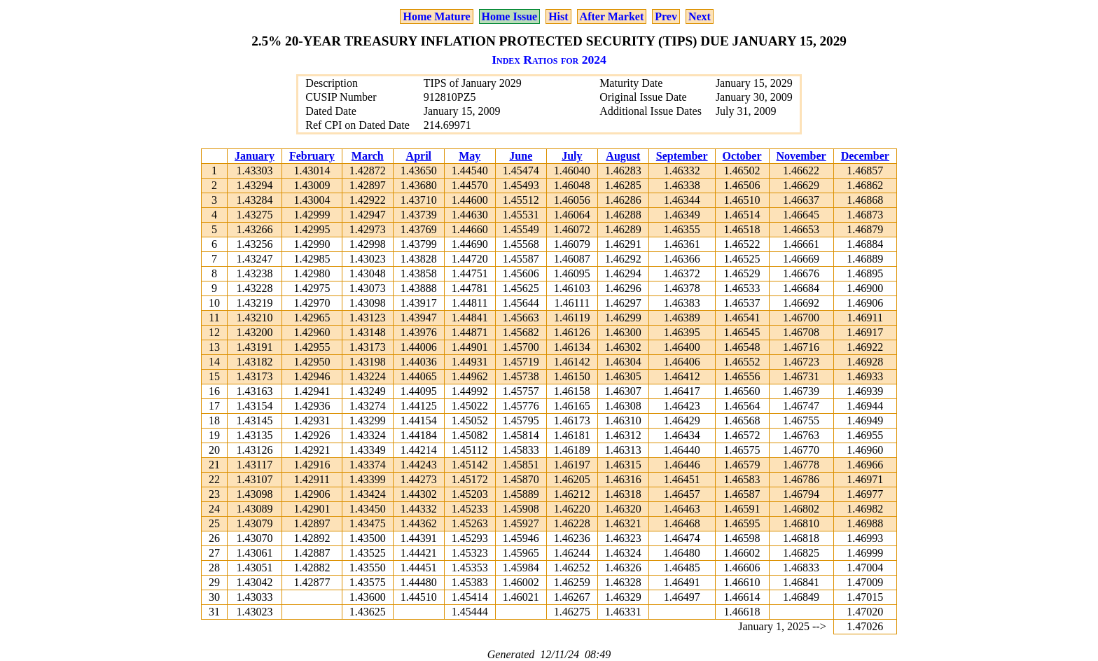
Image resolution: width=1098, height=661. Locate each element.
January (254, 156)
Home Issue (510, 16)
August (623, 156)
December (865, 156)
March (368, 156)
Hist (558, 16)
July (572, 156)
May (469, 156)
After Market (612, 16)
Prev (666, 16)
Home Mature (436, 16)
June (520, 156)
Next (699, 16)
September (682, 156)
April (418, 156)
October (742, 156)
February (312, 156)
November (801, 156)
